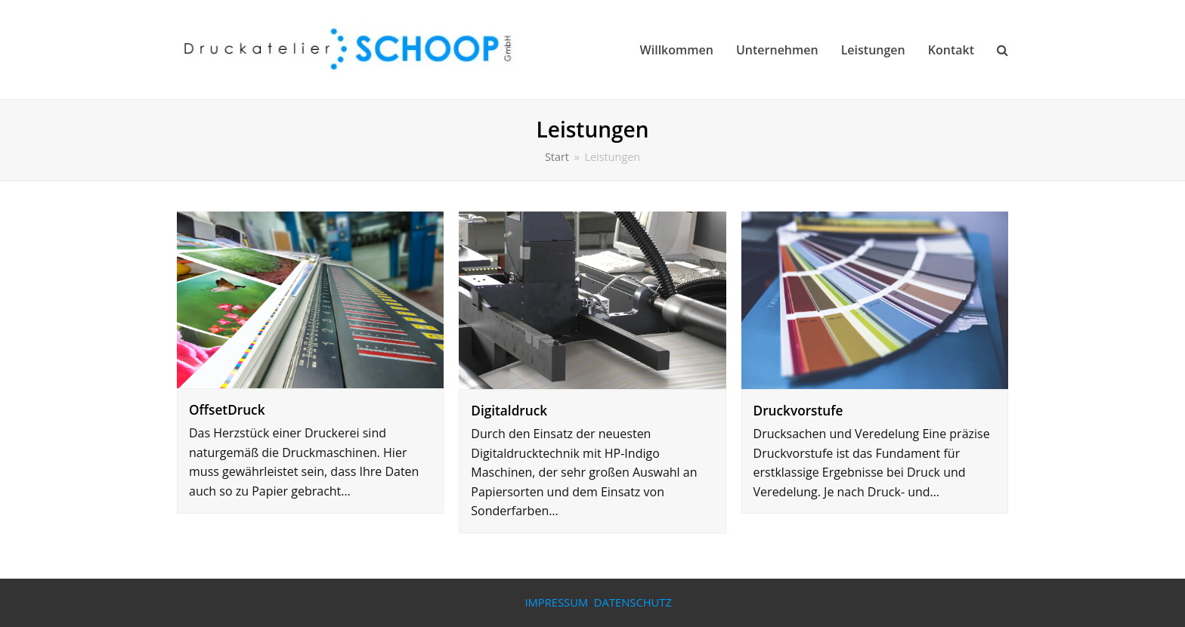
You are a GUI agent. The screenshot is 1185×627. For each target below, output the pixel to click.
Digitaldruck (509, 410)
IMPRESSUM (556, 602)
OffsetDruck (227, 410)
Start (557, 157)
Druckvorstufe (798, 410)
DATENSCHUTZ (633, 602)
